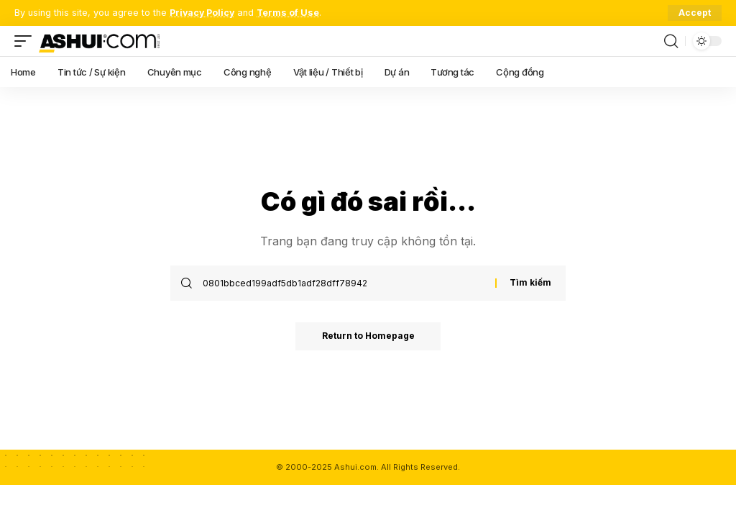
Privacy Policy (203, 12)
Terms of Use (290, 12)
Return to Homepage (368, 336)
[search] (670, 41)
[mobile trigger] (26, 41)
